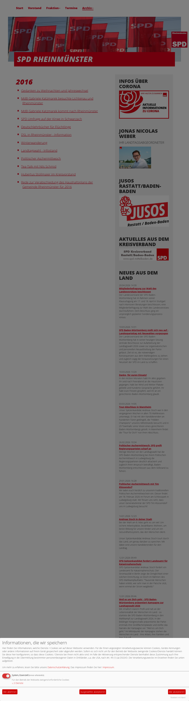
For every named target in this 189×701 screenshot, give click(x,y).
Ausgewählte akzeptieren (92, 691)
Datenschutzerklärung (58, 667)
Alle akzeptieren (177, 691)
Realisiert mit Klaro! (178, 697)
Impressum (108, 667)
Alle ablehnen (10, 691)
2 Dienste (17, 683)
